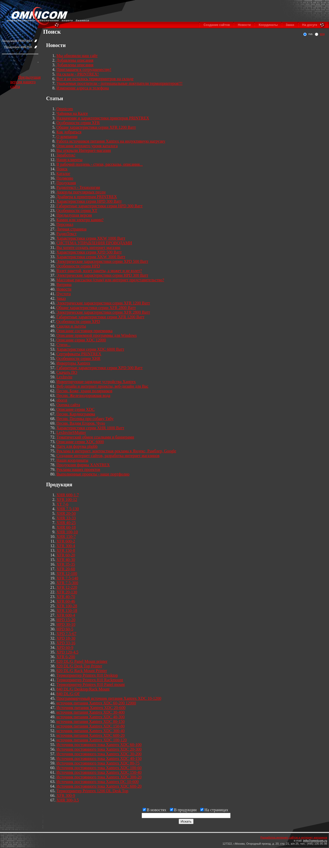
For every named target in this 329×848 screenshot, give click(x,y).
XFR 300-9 (66, 795)
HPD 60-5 (65, 629)
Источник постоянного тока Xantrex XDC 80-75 (98, 763)
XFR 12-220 (67, 587)
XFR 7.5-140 (67, 578)
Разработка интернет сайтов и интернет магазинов (293, 837)
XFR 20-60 (66, 569)
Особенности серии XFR (78, 122)
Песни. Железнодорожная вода (84, 395)
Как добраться (69, 132)
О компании (67, 136)
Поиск (62, 169)
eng (322, 33)
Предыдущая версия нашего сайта (25, 82)
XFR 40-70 (66, 596)
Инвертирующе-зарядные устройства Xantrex (96, 381)
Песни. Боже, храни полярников (85, 391)
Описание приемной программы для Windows (97, 335)
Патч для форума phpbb (77, 446)
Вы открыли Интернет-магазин (84, 150)
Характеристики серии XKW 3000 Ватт (91, 257)
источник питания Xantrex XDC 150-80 (91, 726)
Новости (244, 25)
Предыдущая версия (74, 215)
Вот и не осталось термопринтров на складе (95, 79)
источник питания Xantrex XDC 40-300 (91, 717)
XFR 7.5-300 (67, 583)
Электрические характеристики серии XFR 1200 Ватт (103, 303)
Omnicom (65, 109)
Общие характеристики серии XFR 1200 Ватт (96, 127)
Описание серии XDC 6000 (80, 442)
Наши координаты (72, 460)
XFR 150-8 (66, 550)
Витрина (64, 284)
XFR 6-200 (66, 657)
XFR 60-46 (66, 601)
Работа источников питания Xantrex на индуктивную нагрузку (111, 141)
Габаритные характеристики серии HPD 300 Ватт (100, 206)
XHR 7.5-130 (68, 509)
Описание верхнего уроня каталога (87, 146)
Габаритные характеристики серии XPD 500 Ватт (100, 368)
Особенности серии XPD (78, 321)
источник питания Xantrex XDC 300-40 (91, 731)
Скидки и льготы (71, 326)
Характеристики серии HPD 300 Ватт (89, 201)
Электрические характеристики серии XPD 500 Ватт (102, 261)
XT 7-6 (62, 504)
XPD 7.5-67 (66, 633)
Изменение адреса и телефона (83, 88)
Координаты (268, 25)
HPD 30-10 (66, 624)
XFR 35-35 (66, 564)
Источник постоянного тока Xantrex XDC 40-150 (99, 758)
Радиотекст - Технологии (78, 187)
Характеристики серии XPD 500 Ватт (89, 252)
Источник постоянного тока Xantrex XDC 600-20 (99, 786)
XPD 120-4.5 (67, 652)
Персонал (65, 224)
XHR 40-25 (66, 522)
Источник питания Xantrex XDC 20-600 (91, 707)
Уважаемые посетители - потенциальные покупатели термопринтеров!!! (119, 83)
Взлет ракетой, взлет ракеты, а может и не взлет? (99, 270)
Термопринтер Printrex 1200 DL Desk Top (92, 791)
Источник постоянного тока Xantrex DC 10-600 (98, 781)
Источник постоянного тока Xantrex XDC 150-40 (99, 772)
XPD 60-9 (65, 647)
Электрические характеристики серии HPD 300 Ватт (102, 275)
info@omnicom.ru (315, 840)
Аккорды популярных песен (81, 192)
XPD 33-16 (66, 643)
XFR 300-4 (66, 546)
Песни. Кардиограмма (76, 414)
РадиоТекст (67, 233)
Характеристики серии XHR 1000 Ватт (90, 428)
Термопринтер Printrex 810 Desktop (87, 675)
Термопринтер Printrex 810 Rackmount (90, 680)
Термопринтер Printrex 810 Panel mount (91, 684)
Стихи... (64, 344)
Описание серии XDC (76, 409)
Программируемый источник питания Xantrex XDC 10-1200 (109, 698)
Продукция (66, 183)
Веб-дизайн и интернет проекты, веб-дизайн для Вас (103, 386)
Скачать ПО (67, 372)
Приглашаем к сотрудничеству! (84, 69)
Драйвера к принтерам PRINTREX (87, 196)
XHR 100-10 (67, 532)
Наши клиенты (70, 159)
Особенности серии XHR (78, 358)
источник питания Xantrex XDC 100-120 (92, 740)
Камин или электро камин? (80, 220)
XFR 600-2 (66, 541)
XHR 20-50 (66, 513)
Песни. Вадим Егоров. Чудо (81, 423)
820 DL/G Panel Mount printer (82, 661)
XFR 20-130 (67, 592)
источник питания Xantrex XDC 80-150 (91, 721)
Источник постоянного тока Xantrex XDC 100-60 (99, 768)
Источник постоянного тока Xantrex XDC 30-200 (99, 754)
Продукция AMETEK (18, 47)
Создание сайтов (217, 25)
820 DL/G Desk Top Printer (79, 666)
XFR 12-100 (67, 573)
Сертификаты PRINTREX (79, 354)
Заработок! (66, 155)
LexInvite (64, 377)
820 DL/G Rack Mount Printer (82, 670)
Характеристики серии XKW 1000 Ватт (91, 238)
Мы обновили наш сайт (77, 55)
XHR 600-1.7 (68, 495)
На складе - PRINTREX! (78, 74)
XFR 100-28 (67, 606)
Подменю (65, 178)
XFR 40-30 (66, 559)
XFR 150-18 (67, 610)
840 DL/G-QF (68, 694)
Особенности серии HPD (78, 266)
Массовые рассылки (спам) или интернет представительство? (110, 280)
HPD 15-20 (66, 620)
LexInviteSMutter (71, 432)
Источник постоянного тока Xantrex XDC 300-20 (99, 777)
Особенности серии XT (77, 210)
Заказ (290, 25)
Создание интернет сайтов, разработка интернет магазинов (108, 455)
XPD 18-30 (66, 638)
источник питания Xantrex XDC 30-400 (91, 712)
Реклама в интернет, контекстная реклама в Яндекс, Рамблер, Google (116, 451)
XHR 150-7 (66, 536)
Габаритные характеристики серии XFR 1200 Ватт (100, 317)
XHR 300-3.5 (68, 800)
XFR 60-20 (66, 555)
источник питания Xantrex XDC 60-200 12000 (96, 703)
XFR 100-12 (67, 499)
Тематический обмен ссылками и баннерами (95, 437)
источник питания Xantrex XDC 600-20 (91, 735)
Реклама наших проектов (78, 469)
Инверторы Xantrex (73, 363)
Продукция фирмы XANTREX (83, 465)
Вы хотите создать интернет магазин (89, 247)
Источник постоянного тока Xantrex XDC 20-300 (99, 749)
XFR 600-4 (66, 615)
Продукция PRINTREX (17, 40)
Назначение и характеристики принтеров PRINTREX (103, 118)
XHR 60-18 (66, 527)
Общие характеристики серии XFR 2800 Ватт (96, 307)
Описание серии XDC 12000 (81, 340)
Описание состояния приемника (85, 331)
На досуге (309, 25)
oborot (62, 400)
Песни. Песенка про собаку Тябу (85, 418)
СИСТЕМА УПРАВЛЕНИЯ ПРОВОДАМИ (94, 243)
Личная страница (72, 229)
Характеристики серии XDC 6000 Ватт (90, 349)
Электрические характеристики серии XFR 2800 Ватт (103, 312)
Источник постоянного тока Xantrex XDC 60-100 (99, 744)
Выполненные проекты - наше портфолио (93, 474)
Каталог (63, 173)
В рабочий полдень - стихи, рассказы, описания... (100, 164)
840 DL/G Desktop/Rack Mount (83, 689)
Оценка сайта (68, 405)
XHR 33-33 (66, 518)
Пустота (64, 294)
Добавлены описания (75, 60)
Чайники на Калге (72, 113)
